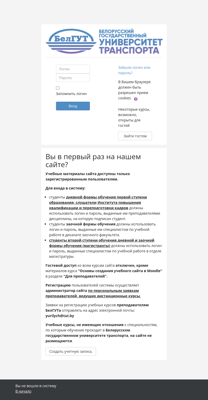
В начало (23, 391)
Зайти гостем (135, 136)
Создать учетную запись (70, 351)
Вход (73, 105)
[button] (136, 98)
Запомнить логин (71, 93)
